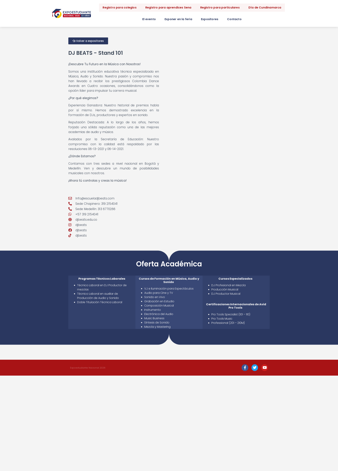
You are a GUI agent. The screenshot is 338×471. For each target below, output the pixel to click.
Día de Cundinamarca (264, 7)
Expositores (209, 19)
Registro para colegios (119, 7)
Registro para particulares (220, 7)
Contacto (234, 19)
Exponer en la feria (178, 19)
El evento (149, 19)
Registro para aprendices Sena (168, 7)
